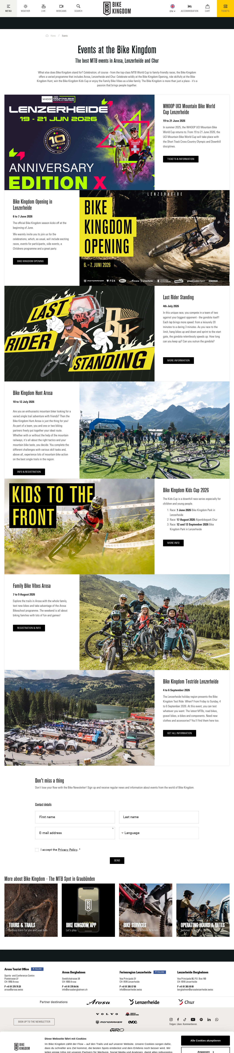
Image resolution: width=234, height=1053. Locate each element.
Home (51, 35)
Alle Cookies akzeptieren (206, 1021)
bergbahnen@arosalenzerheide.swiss (195, 990)
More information (178, 360)
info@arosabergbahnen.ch (74, 990)
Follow (37, 969)
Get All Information (179, 733)
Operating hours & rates (203, 925)
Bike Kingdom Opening (30, 261)
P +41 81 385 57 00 (128, 987)
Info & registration (29, 472)
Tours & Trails (22, 925)
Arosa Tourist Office (16, 969)
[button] (171, 10)
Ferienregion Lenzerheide (135, 972)
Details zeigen (53, 1046)
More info (173, 543)
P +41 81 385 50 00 (185, 987)
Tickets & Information (180, 159)
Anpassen (206, 1032)
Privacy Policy (67, 850)
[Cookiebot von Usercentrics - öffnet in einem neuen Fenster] (22, 1046)
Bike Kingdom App (81, 925)
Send (117, 860)
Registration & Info (29, 628)
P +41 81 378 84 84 (70, 987)
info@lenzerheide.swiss (131, 990)
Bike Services (134, 925)
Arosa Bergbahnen (73, 972)
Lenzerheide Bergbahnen (192, 972)
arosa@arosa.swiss (13, 990)
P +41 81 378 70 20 (12, 987)
